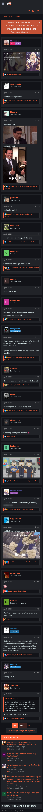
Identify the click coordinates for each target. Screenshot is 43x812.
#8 (39, 309)
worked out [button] (7, 505)
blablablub (14, 225)
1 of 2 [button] (15, 725)
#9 (39, 337)
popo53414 (15, 573)
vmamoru (14, 251)
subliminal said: (10, 698)
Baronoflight (15, 300)
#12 (38, 428)
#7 (39, 288)
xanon (12, 394)
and (14, 74)
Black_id (13, 112)
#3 (39, 120)
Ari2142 (13, 368)
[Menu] (3, 3)
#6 (39, 260)
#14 (38, 499)
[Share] (35, 49)
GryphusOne (15, 519)
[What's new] (38, 10)
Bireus (9, 786)
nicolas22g (15, 420)
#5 (39, 234)
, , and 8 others (21, 242)
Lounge (22, 747)
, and (18, 385)
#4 (39, 206)
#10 (38, 377)
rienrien (13, 600)
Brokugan (14, 446)
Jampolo (14, 685)
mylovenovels (12, 769)
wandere (10, 758)
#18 (38, 637)
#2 (39, 93)
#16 (38, 582)
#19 (38, 673)
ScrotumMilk (15, 84)
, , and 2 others (19, 319)
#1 (39, 49)
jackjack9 (14, 198)
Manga (16, 758)
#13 (38, 454)
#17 (38, 609)
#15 (38, 527)
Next (23, 725)
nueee (13, 279)
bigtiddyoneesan (13, 747)
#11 (38, 403)
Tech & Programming (19, 786)
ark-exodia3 (11, 797)
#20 (38, 694)
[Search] (5, 10)
